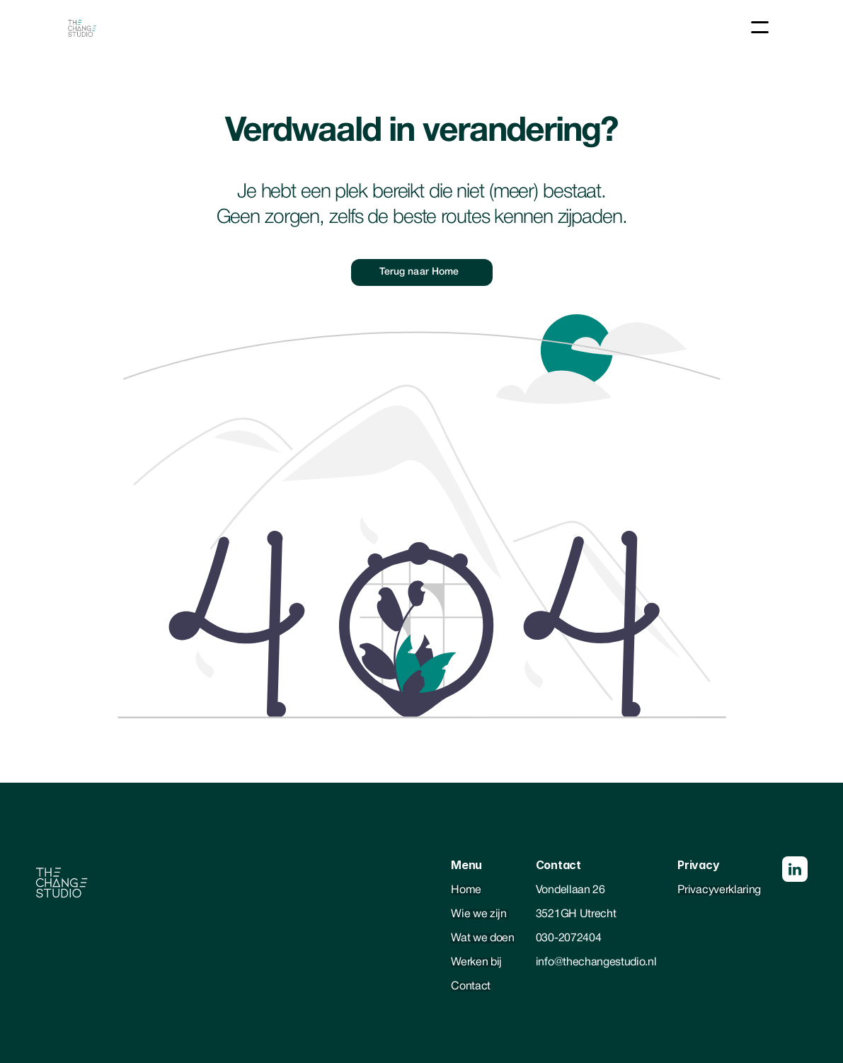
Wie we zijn (480, 914)
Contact (471, 987)
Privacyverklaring (719, 890)
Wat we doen (482, 938)
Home (466, 890)
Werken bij (476, 962)
